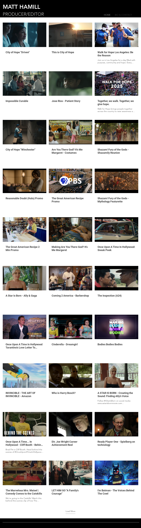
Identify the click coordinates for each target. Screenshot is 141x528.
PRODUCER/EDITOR (23, 14)
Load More (70, 511)
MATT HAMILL (21, 6)
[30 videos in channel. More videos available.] (70, 262)
